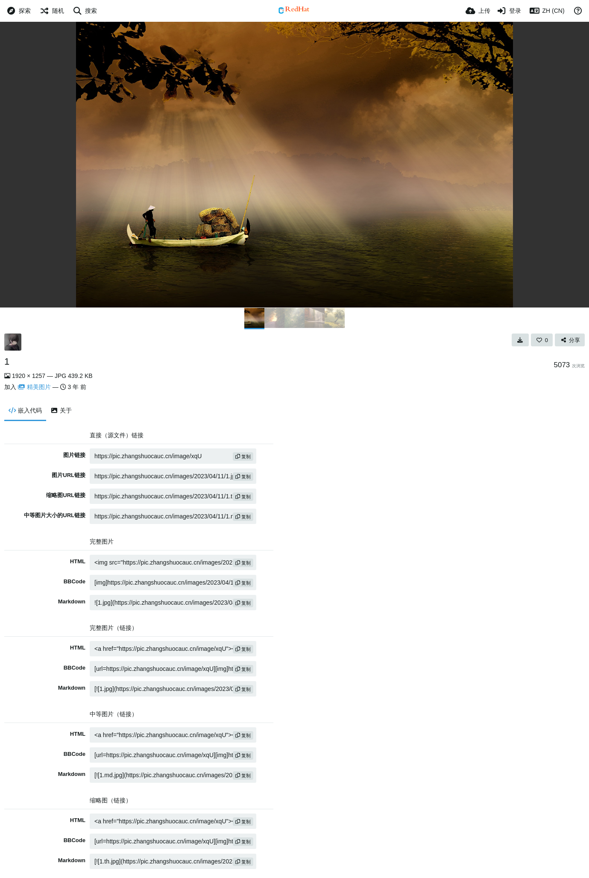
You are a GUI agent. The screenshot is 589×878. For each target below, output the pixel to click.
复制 (243, 456)
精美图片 (34, 386)
